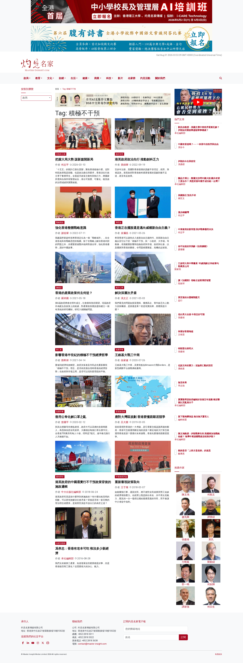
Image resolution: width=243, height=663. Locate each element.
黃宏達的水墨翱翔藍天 (207, 297)
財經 (61, 78)
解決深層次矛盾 (126, 293)
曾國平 (65, 422)
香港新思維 (120, 411)
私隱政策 (218, 654)
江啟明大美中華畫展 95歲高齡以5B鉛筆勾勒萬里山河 (208, 266)
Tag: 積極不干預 (69, 89)
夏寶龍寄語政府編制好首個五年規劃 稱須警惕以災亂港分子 (208, 402)
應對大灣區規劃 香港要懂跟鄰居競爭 (140, 417)
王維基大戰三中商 (127, 355)
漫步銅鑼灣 (201, 212)
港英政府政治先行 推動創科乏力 (137, 159)
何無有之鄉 (60, 154)
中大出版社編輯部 (71, 491)
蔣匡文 (199, 198)
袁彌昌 (124, 233)
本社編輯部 (67, 558)
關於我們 (160, 78)
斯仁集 (59, 350)
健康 (84, 78)
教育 (37, 78)
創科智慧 (119, 154)
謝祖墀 (65, 233)
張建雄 (199, 320)
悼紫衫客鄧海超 (203, 331)
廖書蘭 (199, 252)
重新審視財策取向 (127, 482)
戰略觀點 (60, 222)
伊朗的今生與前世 (205, 161)
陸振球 (199, 286)
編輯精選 (200, 422)
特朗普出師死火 (203, 348)
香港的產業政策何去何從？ (73, 293)
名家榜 (131, 78)
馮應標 (199, 164)
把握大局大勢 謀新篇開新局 (74, 159)
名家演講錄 (60, 543)
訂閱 (183, 637)
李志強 (199, 385)
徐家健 (124, 360)
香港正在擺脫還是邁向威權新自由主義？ (143, 228)
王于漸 (124, 487)
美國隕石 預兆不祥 (205, 195)
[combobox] (36, 98)
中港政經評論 (121, 477)
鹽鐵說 (59, 288)
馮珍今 (199, 150)
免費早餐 (119, 350)
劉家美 (199, 272)
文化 (49, 78)
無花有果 (200, 382)
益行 (198, 300)
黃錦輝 (124, 164)
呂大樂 (124, 422)
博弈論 (118, 222)
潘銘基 (199, 371)
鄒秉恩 (199, 456)
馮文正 (124, 298)
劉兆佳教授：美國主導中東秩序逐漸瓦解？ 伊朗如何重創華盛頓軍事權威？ (208, 130)
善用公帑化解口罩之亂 (70, 417)
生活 (73, 78)
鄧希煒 (65, 360)
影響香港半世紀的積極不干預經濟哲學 (81, 355)
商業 (96, 78)
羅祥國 (65, 298)
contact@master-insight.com (92, 644)
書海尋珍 (60, 477)
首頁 (57, 89)
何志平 (65, 164)
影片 (120, 78)
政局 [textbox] (24, 97)
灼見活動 (145, 78)
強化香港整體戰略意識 (70, 228)
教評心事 (119, 288)
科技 (108, 78)
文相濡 (199, 334)
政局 (26, 78)
